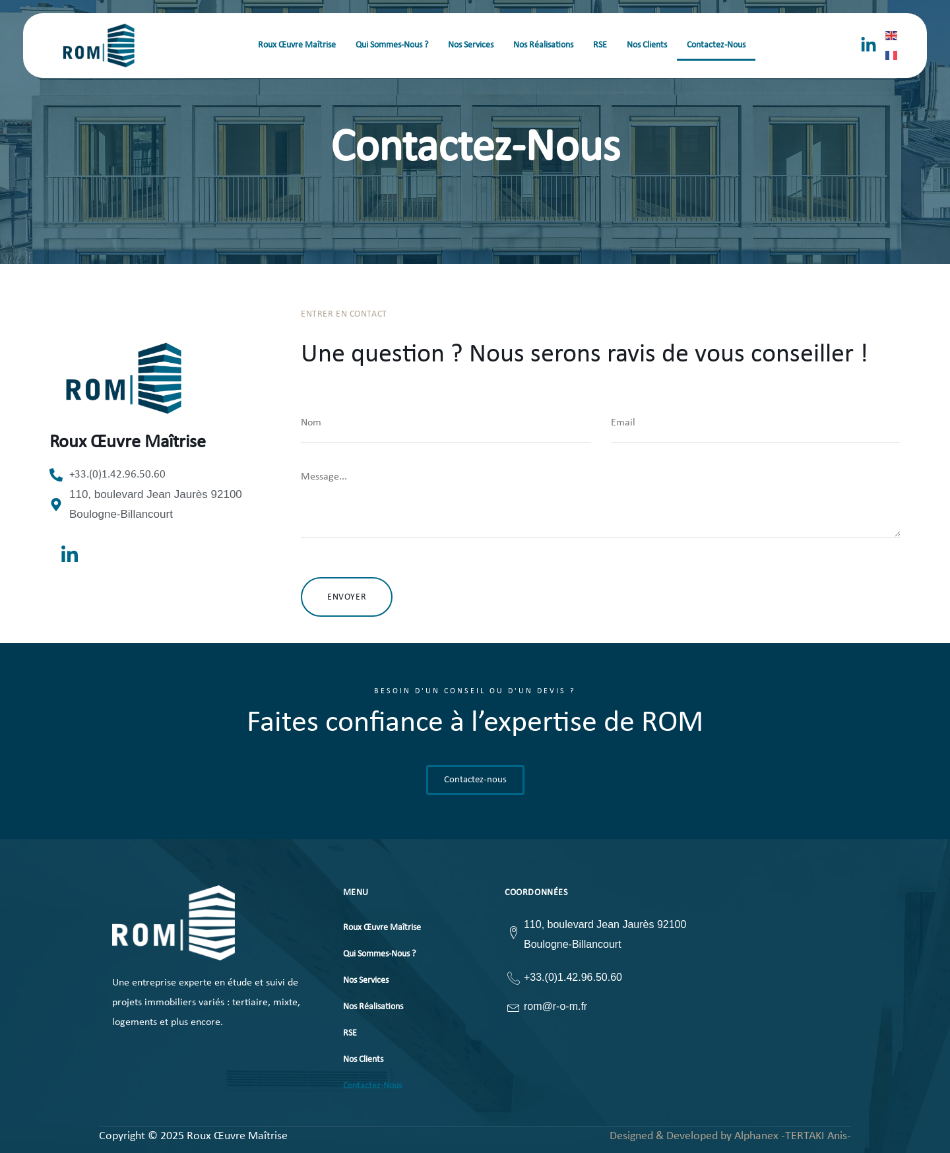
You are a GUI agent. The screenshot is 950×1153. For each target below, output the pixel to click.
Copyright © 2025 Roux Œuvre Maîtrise (193, 1136)
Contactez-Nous (716, 45)
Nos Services (470, 45)
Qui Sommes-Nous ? (392, 45)
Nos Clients (647, 45)
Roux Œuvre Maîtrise (297, 45)
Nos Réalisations (543, 45)
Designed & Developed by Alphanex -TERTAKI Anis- (730, 1136)
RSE (600, 45)
